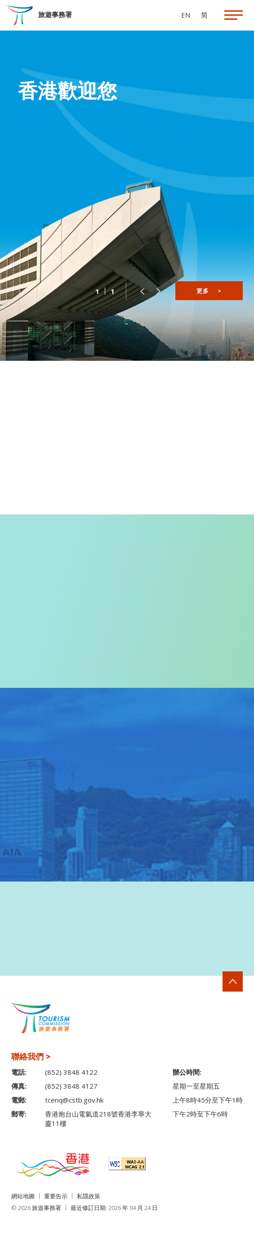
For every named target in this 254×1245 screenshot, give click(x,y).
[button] (142, 291)
